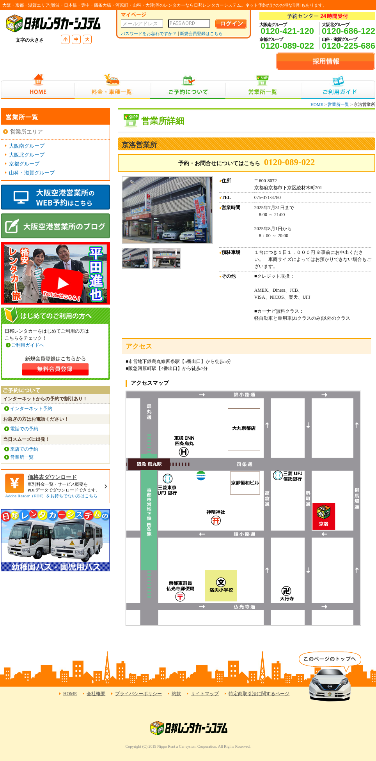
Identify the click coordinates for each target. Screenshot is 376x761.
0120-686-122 (348, 31)
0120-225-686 (348, 46)
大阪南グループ (26, 146)
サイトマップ (205, 693)
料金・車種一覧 (112, 86)
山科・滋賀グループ (32, 173)
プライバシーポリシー (138, 693)
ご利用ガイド (338, 86)
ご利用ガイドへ (27, 345)
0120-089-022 (287, 46)
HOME (37, 86)
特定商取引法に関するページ (259, 693)
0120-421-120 (287, 31)
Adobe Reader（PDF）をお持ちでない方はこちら (51, 495)
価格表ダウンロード (52, 477)
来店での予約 (24, 449)
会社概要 (96, 693)
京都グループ (24, 164)
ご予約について (187, 86)
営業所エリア (26, 132)
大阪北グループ (26, 155)
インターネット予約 (31, 408)
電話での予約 (24, 429)
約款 (176, 693)
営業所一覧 (263, 86)
